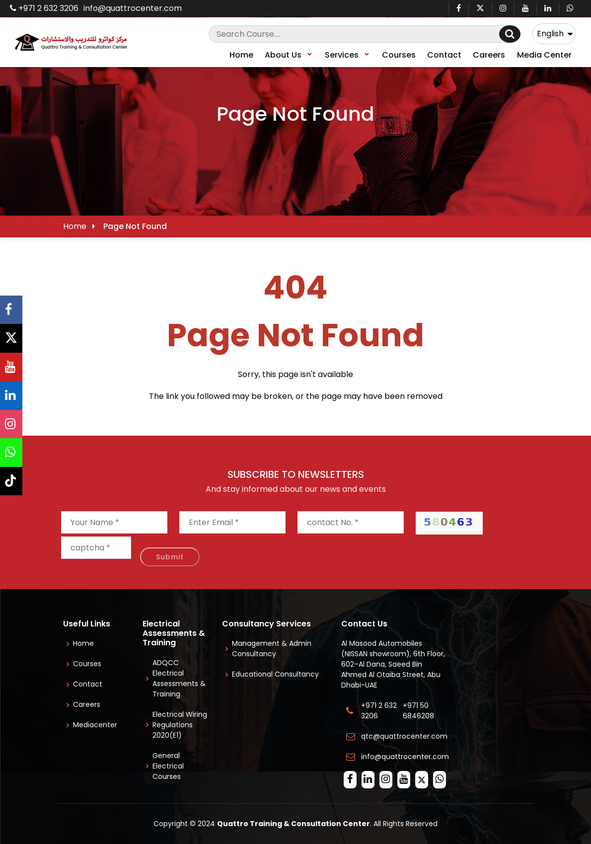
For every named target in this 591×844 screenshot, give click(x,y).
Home (241, 55)
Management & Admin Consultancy (271, 648)
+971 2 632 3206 (44, 8)
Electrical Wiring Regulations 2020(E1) (179, 724)
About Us (289, 55)
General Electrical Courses (168, 766)
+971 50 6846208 (420, 710)
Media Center (544, 55)
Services (347, 55)
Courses (399, 55)
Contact (444, 55)
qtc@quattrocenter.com (404, 736)
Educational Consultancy (275, 674)
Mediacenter (95, 725)
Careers (489, 55)
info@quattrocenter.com (132, 8)
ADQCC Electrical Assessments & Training (179, 678)
